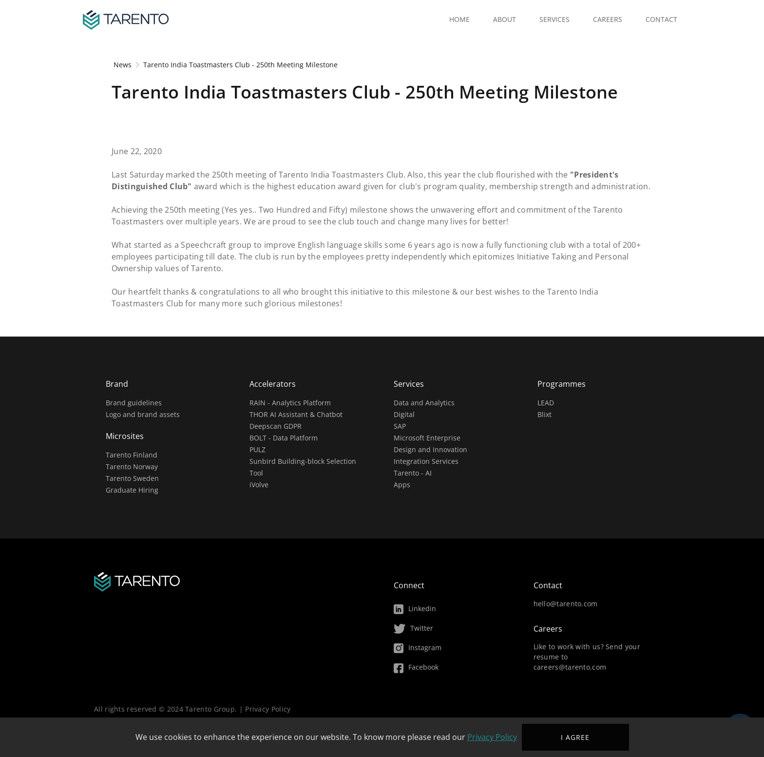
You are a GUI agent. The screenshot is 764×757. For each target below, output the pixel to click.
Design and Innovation (430, 449)
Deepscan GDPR (275, 426)
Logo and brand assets (143, 414)
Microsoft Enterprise (427, 437)
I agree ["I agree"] (575, 737)
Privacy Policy (267, 709)
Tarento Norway (132, 466)
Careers (607, 19)
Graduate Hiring (132, 490)
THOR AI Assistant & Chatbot (296, 414)
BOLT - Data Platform (283, 437)
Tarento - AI (413, 473)
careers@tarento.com (570, 667)
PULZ (257, 449)
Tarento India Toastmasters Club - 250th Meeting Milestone (240, 64)
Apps (402, 484)
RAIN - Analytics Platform (290, 402)
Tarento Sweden (132, 478)
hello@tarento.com (566, 603)
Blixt (544, 414)
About (504, 19)
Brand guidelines (134, 402)
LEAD (545, 402)
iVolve (258, 484)
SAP (400, 426)
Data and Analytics (424, 402)
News (122, 64)
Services (554, 19)
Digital (404, 414)
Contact (661, 19)
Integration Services (426, 461)
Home (459, 19)
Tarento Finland (131, 454)
